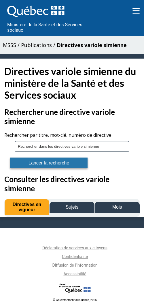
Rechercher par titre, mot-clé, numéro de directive (57, 135)
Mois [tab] (117, 207)
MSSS (9, 45)
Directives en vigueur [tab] (27, 207)
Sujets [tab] (72, 207)
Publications (36, 45)
